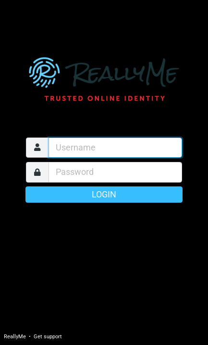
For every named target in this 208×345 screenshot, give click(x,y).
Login (104, 194)
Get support (48, 337)
